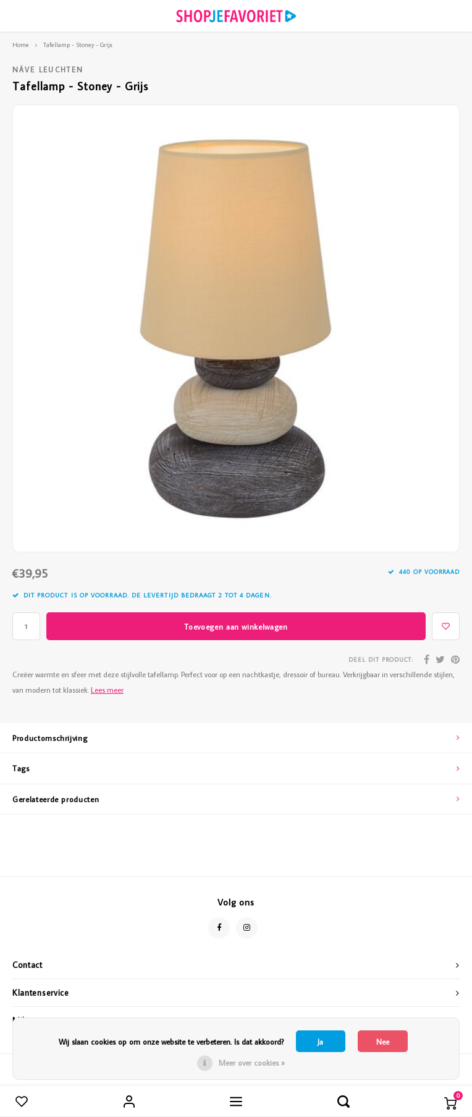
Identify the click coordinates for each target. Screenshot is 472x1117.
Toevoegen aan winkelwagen (235, 626)
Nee (382, 1041)
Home (20, 44)
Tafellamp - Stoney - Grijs (77, 44)
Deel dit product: (380, 660)
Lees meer (107, 690)
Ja (320, 1041)
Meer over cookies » (252, 1063)
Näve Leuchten (47, 69)
